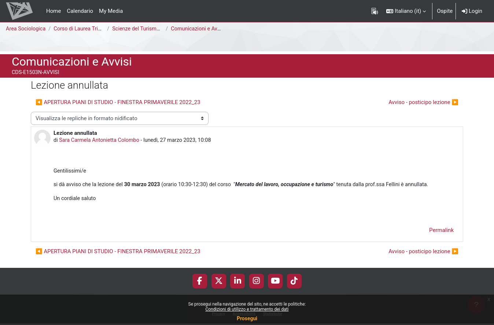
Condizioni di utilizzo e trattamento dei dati (246, 309)
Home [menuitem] (53, 11)
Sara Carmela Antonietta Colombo (101, 140)
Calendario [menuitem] (80, 11)
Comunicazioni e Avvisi (201, 29)
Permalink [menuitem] (441, 232)
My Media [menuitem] (111, 11)
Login (472, 11)
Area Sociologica (26, 29)
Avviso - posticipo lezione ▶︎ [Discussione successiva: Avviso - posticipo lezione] (423, 102)
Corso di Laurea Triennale (86, 29)
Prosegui (247, 318)
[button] (406, 11)
